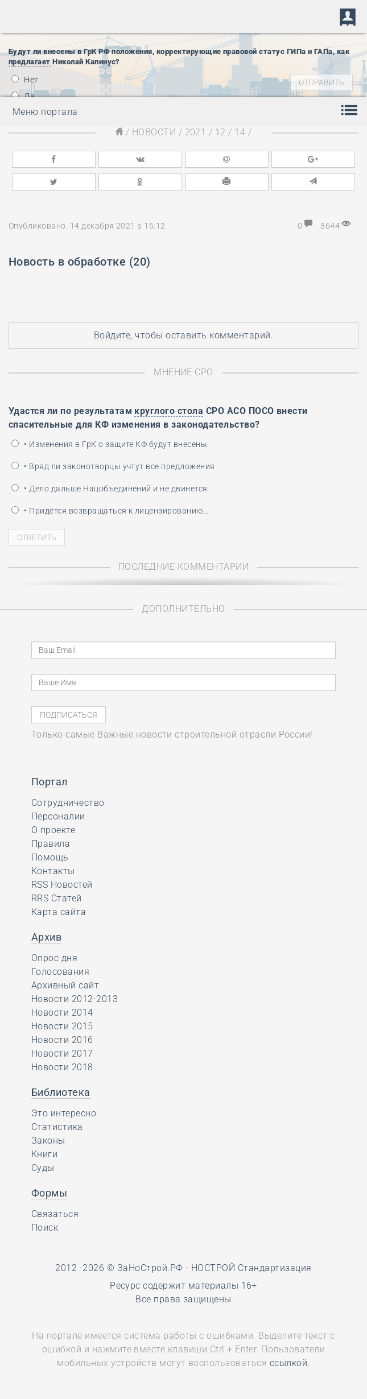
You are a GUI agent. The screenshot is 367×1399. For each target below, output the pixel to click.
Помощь (50, 857)
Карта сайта (58, 912)
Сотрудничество (68, 802)
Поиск (44, 1227)
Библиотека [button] (60, 1092)
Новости (154, 132)
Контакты (53, 871)
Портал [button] (49, 782)
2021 (196, 132)
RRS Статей (56, 898)
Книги (44, 1154)
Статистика (57, 1126)
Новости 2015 (62, 1026)
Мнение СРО (183, 372)
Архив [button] (46, 937)
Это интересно (63, 1113)
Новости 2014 (62, 1012)
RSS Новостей (62, 884)
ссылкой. (290, 1362)
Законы (48, 1140)
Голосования (60, 971)
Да (23, 96)
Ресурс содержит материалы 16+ (183, 1285)
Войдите (112, 335)
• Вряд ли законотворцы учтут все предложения (113, 466)
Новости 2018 (62, 1067)
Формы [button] (49, 1193)
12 (220, 132)
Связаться (55, 1213)
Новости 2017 (62, 1053)
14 (239, 132)
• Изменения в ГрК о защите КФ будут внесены (109, 444)
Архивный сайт (65, 985)
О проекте (53, 830)
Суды (43, 1167)
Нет (25, 79)
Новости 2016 (62, 1039)
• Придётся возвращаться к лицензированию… (109, 510)
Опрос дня (54, 958)
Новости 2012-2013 (74, 999)
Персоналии (58, 816)
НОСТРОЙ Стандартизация (251, 1268)
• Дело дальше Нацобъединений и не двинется (109, 488)
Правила (50, 843)
